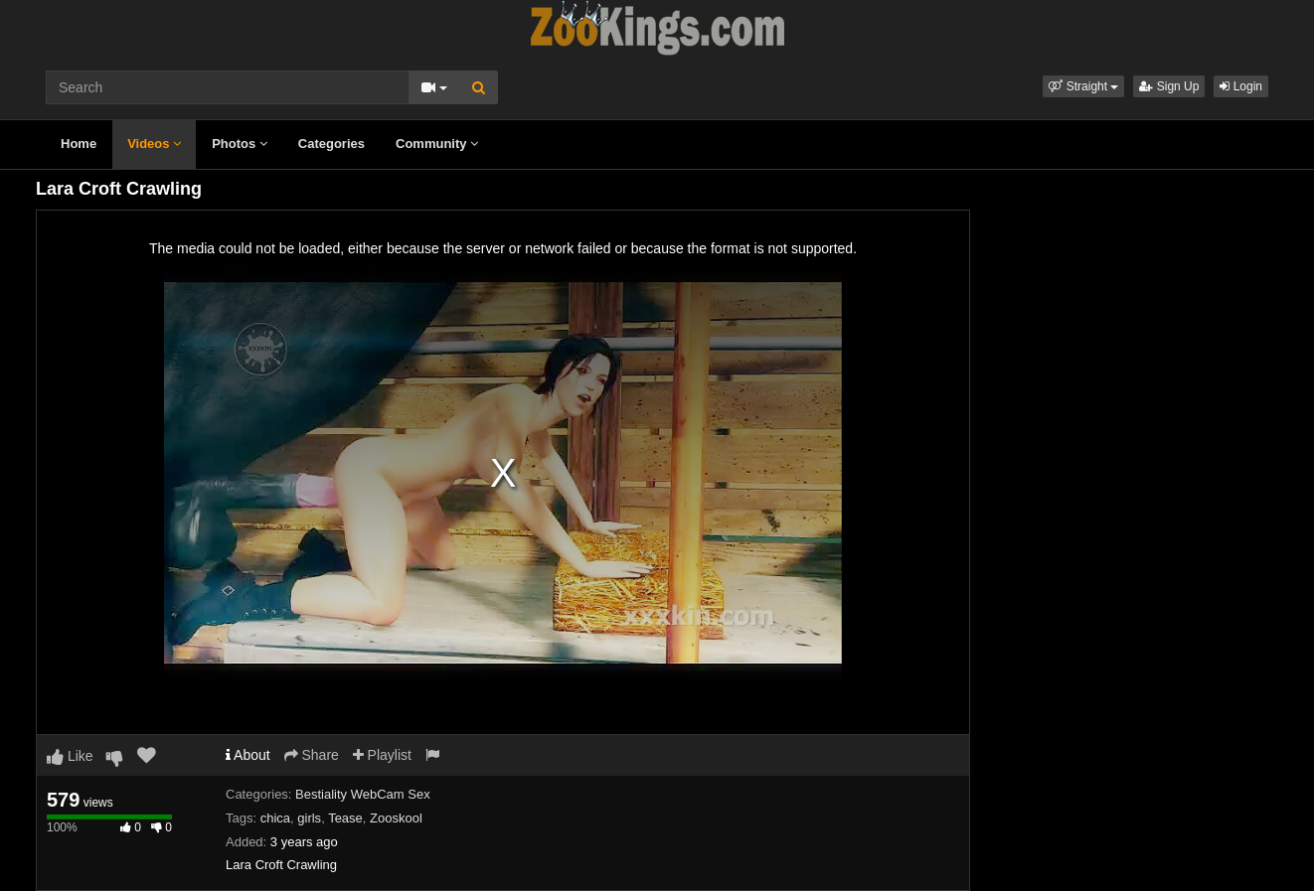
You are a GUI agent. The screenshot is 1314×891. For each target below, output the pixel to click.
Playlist (382, 755)
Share (311, 755)
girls (309, 818)
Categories (331, 143)
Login (1241, 86)
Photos (239, 143)
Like (70, 756)
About (248, 755)
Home (78, 143)
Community (437, 143)
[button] (1083, 86)
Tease (345, 818)
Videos (154, 143)
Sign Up (1169, 86)
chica (275, 818)
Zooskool (396, 818)
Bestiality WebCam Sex (362, 794)
